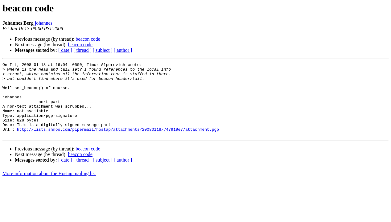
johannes (43, 23)
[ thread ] (82, 50)
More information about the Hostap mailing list (49, 188)
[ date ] (65, 50)
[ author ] (123, 50)
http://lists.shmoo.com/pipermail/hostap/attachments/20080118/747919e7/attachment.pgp (118, 143)
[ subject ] (103, 50)
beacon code (88, 39)
